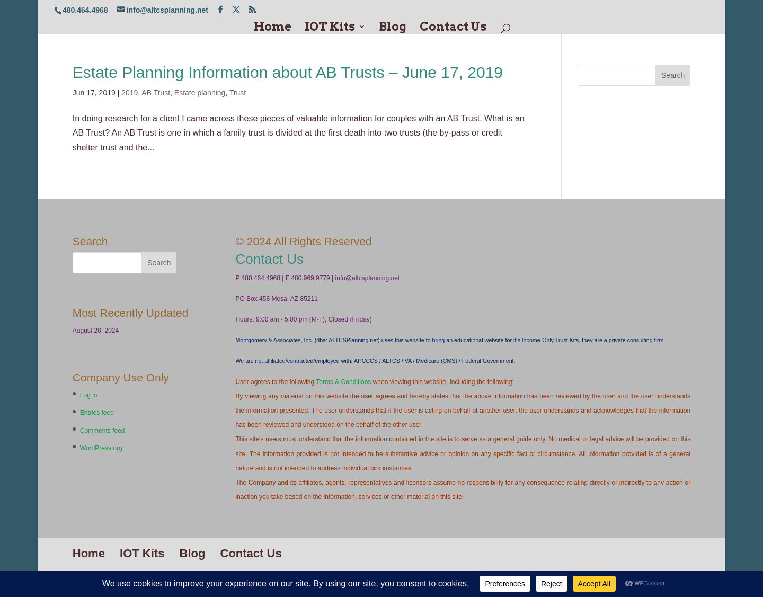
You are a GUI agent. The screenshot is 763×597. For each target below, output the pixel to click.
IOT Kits (330, 28)
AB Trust (155, 92)
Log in (88, 395)
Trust (237, 92)
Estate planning (200, 92)
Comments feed (102, 430)
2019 (129, 92)
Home (272, 28)
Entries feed (97, 412)
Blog (392, 28)
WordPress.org (101, 448)
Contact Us (453, 28)
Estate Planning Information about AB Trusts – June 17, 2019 (288, 72)
